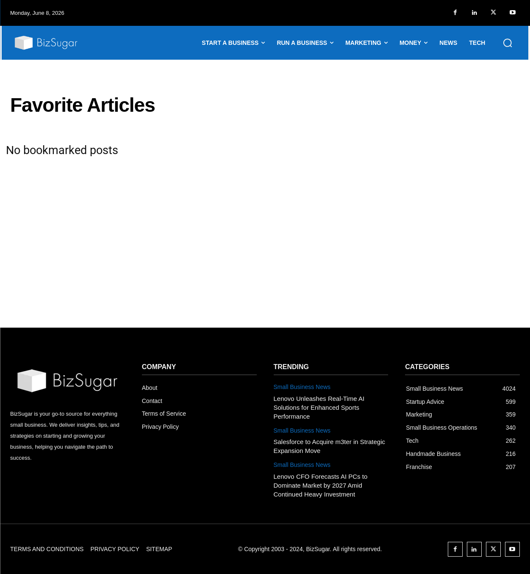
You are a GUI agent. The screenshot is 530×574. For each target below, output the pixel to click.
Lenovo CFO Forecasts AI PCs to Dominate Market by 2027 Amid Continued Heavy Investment (321, 485)
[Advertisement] (265, 264)
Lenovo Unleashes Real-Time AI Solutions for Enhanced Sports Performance (319, 407)
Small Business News (302, 387)
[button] (507, 42)
